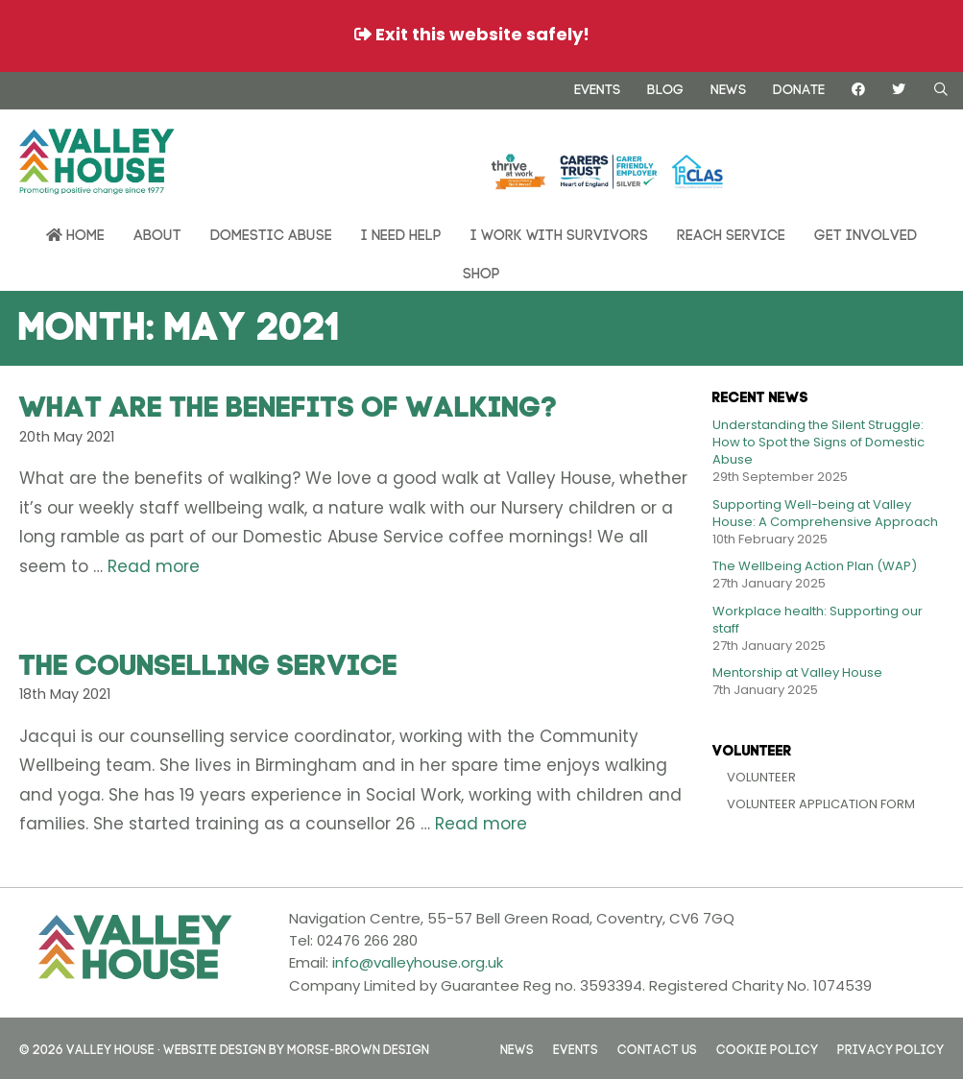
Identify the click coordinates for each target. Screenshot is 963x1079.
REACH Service (731, 233)
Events (597, 87)
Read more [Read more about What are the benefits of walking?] (154, 566)
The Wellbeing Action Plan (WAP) (814, 566)
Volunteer (761, 777)
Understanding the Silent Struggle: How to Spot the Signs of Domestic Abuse (818, 442)
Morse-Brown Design (358, 1048)
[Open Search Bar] (941, 88)
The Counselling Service (208, 660)
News (728, 87)
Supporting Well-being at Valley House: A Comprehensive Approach (825, 513)
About (157, 233)
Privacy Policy (890, 1048)
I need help (401, 233)
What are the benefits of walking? (288, 402)
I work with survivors (559, 233)
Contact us (657, 1048)
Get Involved (865, 233)
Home (75, 234)
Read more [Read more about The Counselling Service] (481, 823)
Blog (665, 87)
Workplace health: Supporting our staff (817, 619)
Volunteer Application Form (821, 804)
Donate (799, 87)
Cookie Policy (767, 1048)
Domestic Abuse (271, 233)
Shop (481, 271)
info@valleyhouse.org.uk (417, 962)
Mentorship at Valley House (797, 672)
